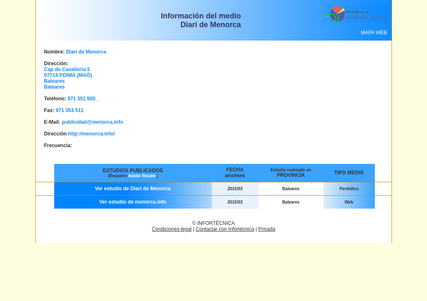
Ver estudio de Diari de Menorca (133, 188)
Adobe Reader (142, 175)
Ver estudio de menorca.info (132, 202)
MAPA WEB (374, 33)
